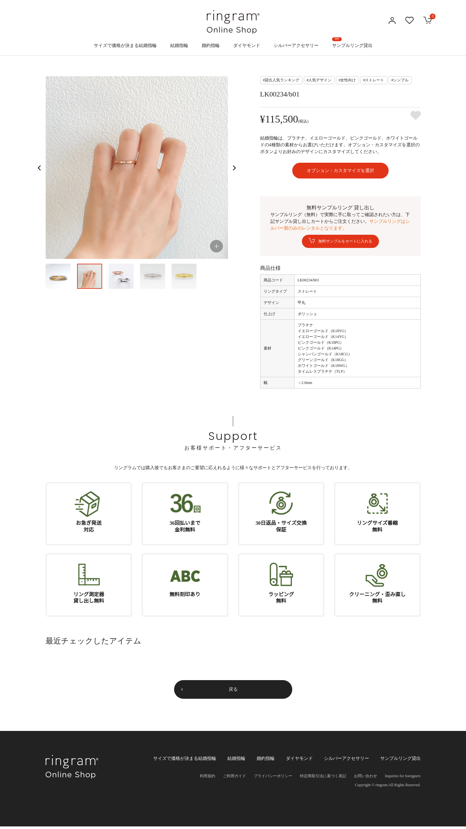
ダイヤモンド (246, 45)
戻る (233, 691)
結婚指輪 (179, 45)
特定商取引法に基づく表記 (323, 778)
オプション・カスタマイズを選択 (340, 171)
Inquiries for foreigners (402, 778)
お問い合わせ (365, 778)
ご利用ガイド (234, 778)
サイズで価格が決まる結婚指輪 (125, 45)
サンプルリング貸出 (352, 42)
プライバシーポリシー (273, 778)
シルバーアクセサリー (296, 45)
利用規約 (207, 778)
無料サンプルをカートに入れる (345, 243)
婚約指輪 (211, 45)
